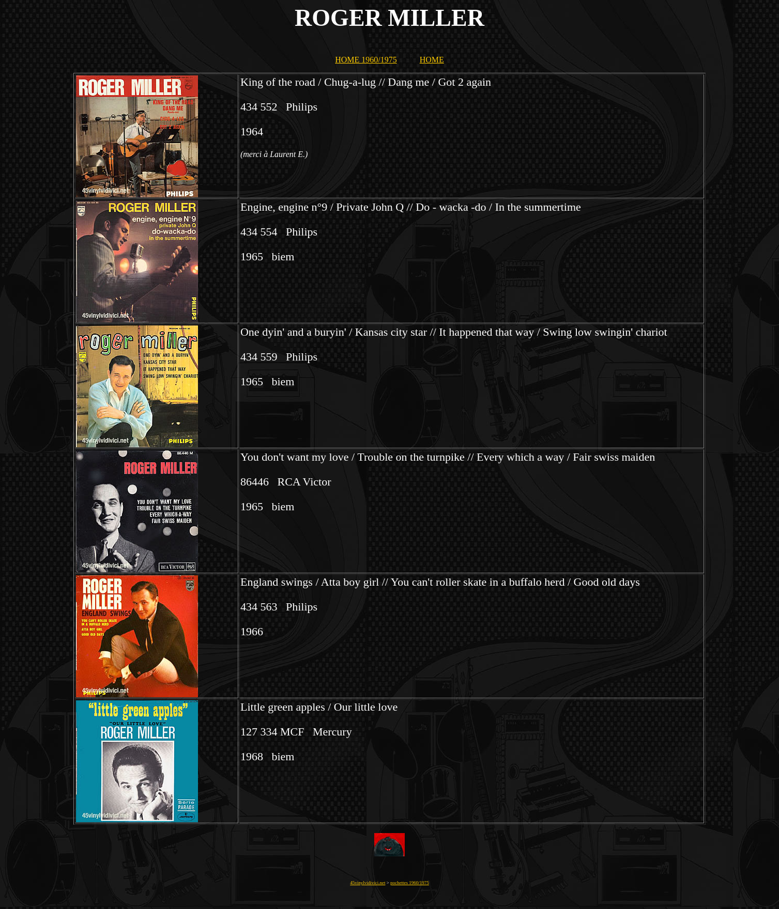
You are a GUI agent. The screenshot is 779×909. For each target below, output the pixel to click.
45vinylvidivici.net (367, 882)
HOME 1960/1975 (366, 59)
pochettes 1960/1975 (409, 882)
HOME (432, 59)
